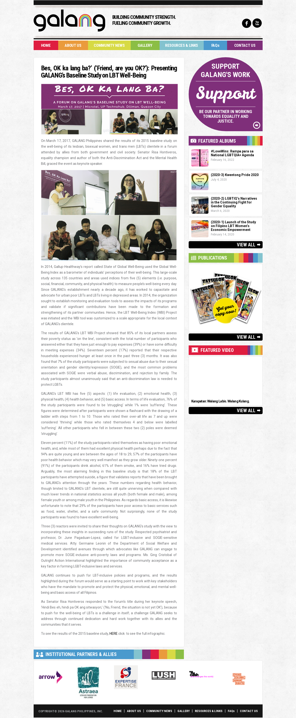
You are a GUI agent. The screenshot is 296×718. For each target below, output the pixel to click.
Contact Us (244, 45)
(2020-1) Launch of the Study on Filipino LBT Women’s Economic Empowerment (233, 226)
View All (246, 245)
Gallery (145, 45)
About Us (73, 45)
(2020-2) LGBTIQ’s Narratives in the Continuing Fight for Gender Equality (234, 202)
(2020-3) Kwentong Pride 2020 (235, 175)
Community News (109, 45)
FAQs (215, 45)
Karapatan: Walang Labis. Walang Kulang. (220, 401)
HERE (113, 633)
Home (46, 45)
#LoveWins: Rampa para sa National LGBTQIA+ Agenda (232, 153)
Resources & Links (181, 45)
